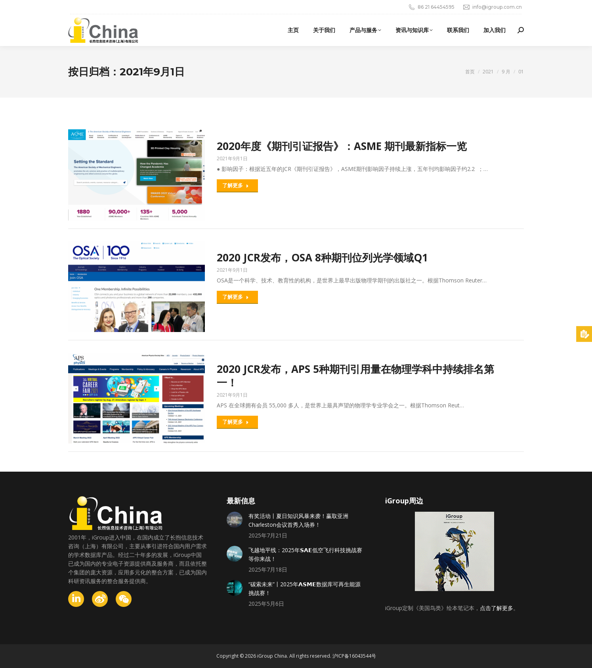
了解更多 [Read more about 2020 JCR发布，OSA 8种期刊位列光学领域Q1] (235, 297)
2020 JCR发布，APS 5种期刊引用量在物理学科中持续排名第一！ (355, 376)
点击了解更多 (496, 608)
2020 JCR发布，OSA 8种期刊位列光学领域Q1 (322, 257)
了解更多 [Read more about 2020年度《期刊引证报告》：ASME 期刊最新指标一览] (235, 185)
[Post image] (235, 520)
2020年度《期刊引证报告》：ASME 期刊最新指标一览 (342, 146)
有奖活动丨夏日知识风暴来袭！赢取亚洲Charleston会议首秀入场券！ (298, 520)
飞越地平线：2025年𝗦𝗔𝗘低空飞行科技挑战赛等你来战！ (305, 554)
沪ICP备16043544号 (354, 656)
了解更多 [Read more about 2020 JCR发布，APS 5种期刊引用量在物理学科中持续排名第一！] (235, 421)
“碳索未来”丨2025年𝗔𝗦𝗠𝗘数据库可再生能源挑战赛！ (304, 588)
